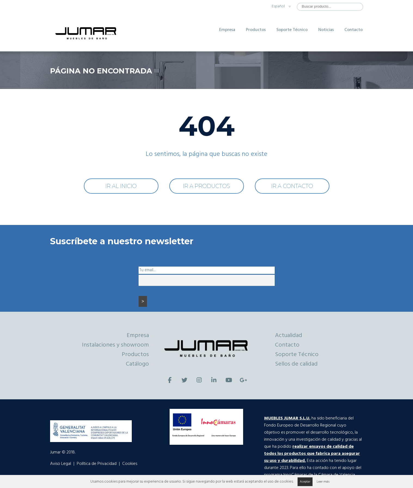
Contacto (353, 29)
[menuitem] (280, 6)
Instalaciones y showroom (115, 345)
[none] (280, 6)
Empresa (227, 29)
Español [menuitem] (278, 6)
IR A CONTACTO (292, 186)
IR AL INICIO (121, 186)
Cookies (129, 463)
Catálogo (137, 364)
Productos (256, 29)
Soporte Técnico (292, 29)
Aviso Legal (60, 463)
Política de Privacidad (97, 463)
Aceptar (305, 481)
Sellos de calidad (296, 364)
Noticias (326, 29)
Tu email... (147, 270)
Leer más (323, 481)
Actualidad (288, 335)
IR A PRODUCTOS (206, 186)
